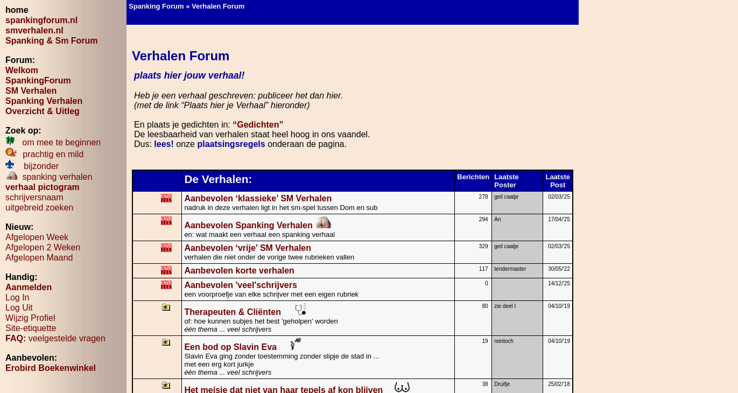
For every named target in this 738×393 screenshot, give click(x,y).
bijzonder (32, 166)
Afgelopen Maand (39, 257)
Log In (17, 297)
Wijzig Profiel (30, 317)
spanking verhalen (48, 176)
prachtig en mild (44, 154)
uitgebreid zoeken (39, 207)
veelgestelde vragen (55, 338)
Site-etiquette (30, 328)
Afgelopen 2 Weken (42, 247)
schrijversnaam (34, 197)
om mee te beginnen (53, 142)
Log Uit (19, 307)
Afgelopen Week (36, 237)
